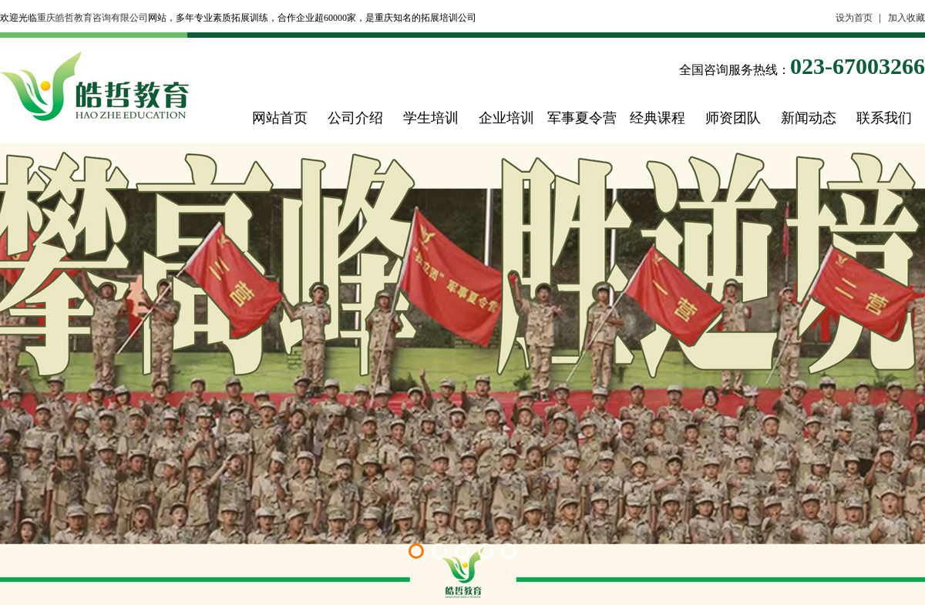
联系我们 (884, 118)
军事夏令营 (582, 118)
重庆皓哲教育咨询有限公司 (92, 17)
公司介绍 (355, 118)
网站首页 (280, 118)
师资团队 (733, 118)
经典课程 (657, 118)
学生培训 (431, 118)
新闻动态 (808, 118)
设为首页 (854, 17)
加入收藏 (906, 17)
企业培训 (506, 118)
